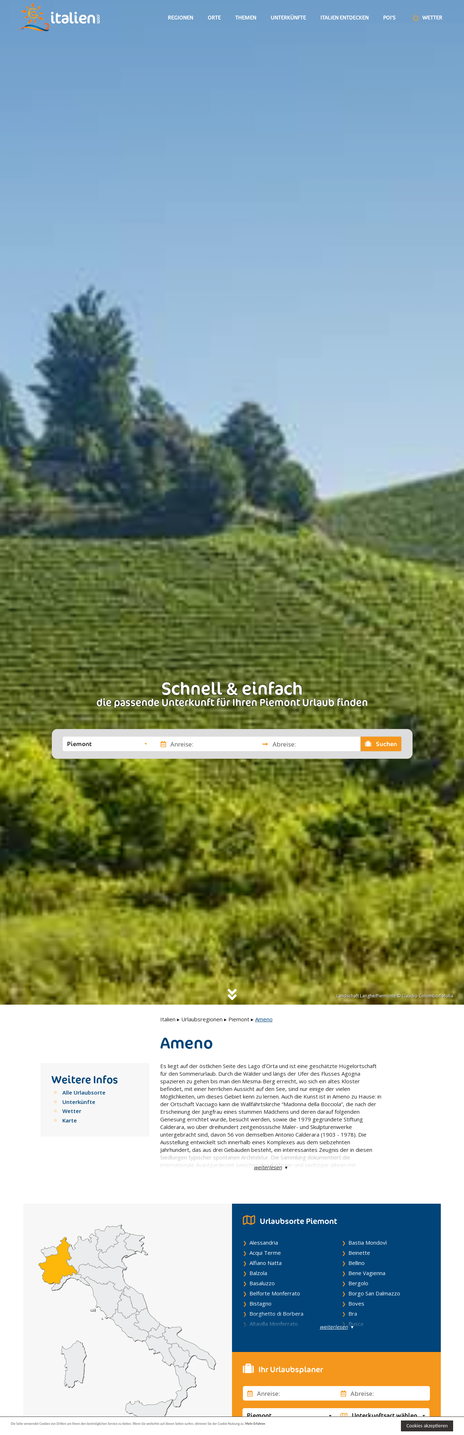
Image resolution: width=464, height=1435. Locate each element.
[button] (107, 744)
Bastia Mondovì (367, 1242)
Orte (214, 17)
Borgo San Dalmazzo (374, 1293)
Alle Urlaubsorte (83, 1092)
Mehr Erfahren (351, 1425)
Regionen (180, 17)
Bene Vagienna (366, 1273)
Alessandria (263, 1242)
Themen (245, 17)
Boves (356, 1303)
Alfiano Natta (265, 1262)
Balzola (258, 1273)
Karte (69, 1120)
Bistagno (260, 1303)
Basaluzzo (262, 1283)
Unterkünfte (288, 17)
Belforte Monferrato (274, 1293)
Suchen (381, 744)
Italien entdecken (344, 17)
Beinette (359, 1252)
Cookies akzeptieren (427, 1426)
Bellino (356, 1262)
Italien (167, 1019)
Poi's (389, 17)
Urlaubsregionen (202, 1019)
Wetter (426, 18)
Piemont (238, 1019)
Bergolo (358, 1283)
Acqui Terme (265, 1252)
